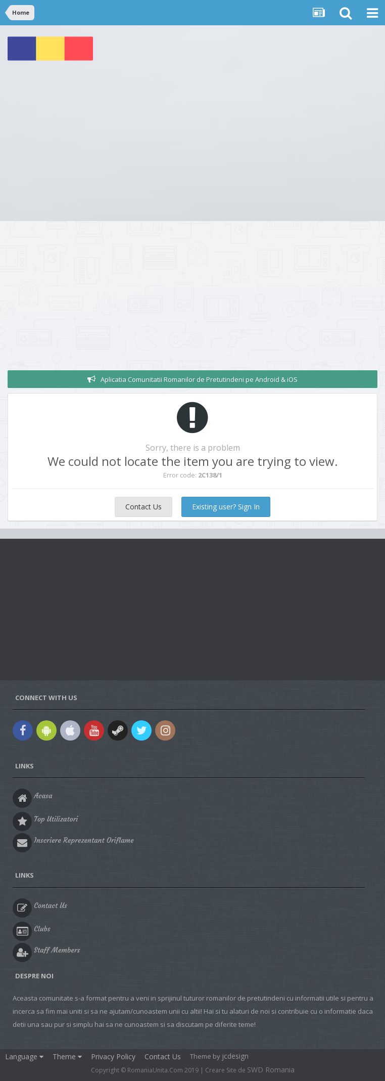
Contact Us (143, 506)
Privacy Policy (113, 1056)
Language (24, 1056)
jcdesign (235, 1056)
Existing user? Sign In (226, 506)
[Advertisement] (192, 145)
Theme (67, 1056)
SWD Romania (271, 1069)
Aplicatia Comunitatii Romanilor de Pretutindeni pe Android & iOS (199, 379)
